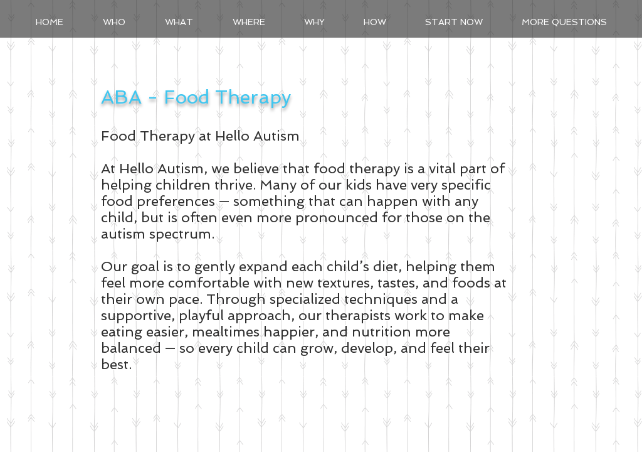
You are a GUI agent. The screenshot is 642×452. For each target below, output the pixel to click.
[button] (179, 22)
